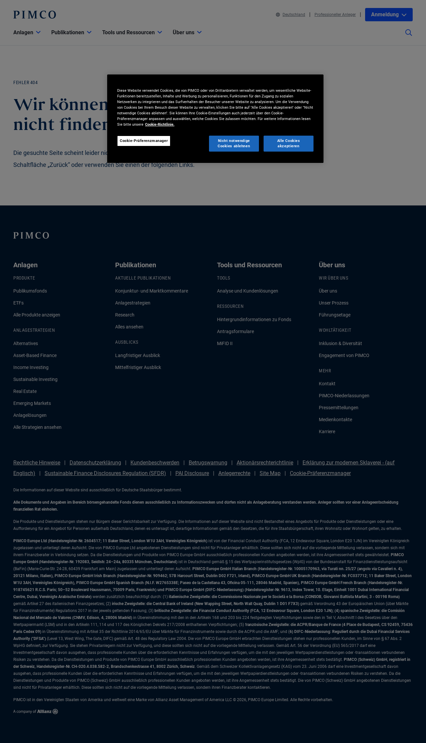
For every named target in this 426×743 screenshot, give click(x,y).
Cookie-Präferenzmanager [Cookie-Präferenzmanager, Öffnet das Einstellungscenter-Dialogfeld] (144, 140)
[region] (215, 118)
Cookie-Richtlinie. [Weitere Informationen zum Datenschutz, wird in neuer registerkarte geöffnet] (159, 124)
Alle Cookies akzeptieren (288, 143)
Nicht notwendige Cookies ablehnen (234, 143)
